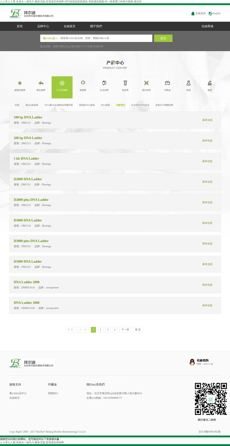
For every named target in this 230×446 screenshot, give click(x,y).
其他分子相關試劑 (164, 105)
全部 (17, 105)
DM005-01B (28, 308)
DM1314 (26, 225)
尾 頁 (138, 329)
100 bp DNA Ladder (28, 117)
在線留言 (70, 26)
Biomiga (47, 122)
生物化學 (98, 46)
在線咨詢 (198, 13)
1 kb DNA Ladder (27, 158)
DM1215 (26, 164)
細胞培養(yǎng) (61, 46)
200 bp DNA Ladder (28, 138)
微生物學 (76, 46)
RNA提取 (105, 105)
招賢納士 (53, 393)
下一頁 (125, 329)
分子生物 (87, 46)
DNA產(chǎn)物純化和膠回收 (59, 105)
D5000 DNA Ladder (28, 261)
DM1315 (26, 246)
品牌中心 (43, 26)
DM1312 (26, 267)
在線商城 (207, 26)
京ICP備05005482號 (210, 431)
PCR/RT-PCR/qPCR (140, 105)
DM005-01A (28, 287)
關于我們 (96, 26)
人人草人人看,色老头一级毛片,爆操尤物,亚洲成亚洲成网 (32, 442)
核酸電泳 (120, 105)
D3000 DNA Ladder (28, 220)
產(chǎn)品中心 (18, 393)
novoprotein (52, 287)
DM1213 (26, 143)
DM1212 (26, 122)
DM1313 (26, 205)
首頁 (20, 26)
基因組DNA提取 (87, 105)
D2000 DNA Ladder (28, 179)
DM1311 (26, 184)
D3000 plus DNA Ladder (31, 241)
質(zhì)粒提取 (32, 105)
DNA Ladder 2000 (27, 282)
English (215, 13)
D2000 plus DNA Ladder (31, 200)
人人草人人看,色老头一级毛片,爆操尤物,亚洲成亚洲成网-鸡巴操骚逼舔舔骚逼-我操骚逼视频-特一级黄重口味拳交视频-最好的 (71, 1)
